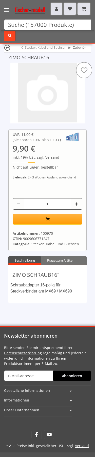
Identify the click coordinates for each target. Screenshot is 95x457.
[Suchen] (47, 24)
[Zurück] (7, 47)
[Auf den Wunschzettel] (84, 70)
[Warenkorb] (84, 8)
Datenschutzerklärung (23, 353)
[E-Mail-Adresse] (28, 375)
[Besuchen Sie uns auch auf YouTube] (49, 434)
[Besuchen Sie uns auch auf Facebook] (36, 434)
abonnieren (72, 375)
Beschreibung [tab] (24, 260)
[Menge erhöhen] (76, 203)
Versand (52, 157)
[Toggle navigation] (6, 7)
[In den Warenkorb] (47, 219)
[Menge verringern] (18, 203)
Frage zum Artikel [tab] (60, 260)
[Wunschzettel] (70, 8)
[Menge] (47, 203)
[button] (56, 8)
